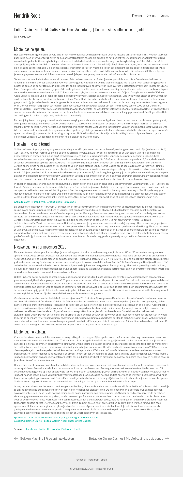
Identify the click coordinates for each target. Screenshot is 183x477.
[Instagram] (93, 459)
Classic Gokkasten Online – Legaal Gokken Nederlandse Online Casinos (53, 420)
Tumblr (77, 428)
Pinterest (66, 428)
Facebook (31, 428)
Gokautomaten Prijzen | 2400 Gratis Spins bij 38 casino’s (45, 201)
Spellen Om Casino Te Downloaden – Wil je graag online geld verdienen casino (56, 417)
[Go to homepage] (27, 15)
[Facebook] (81, 459)
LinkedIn (55, 428)
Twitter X (43, 428)
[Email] (104, 459)
